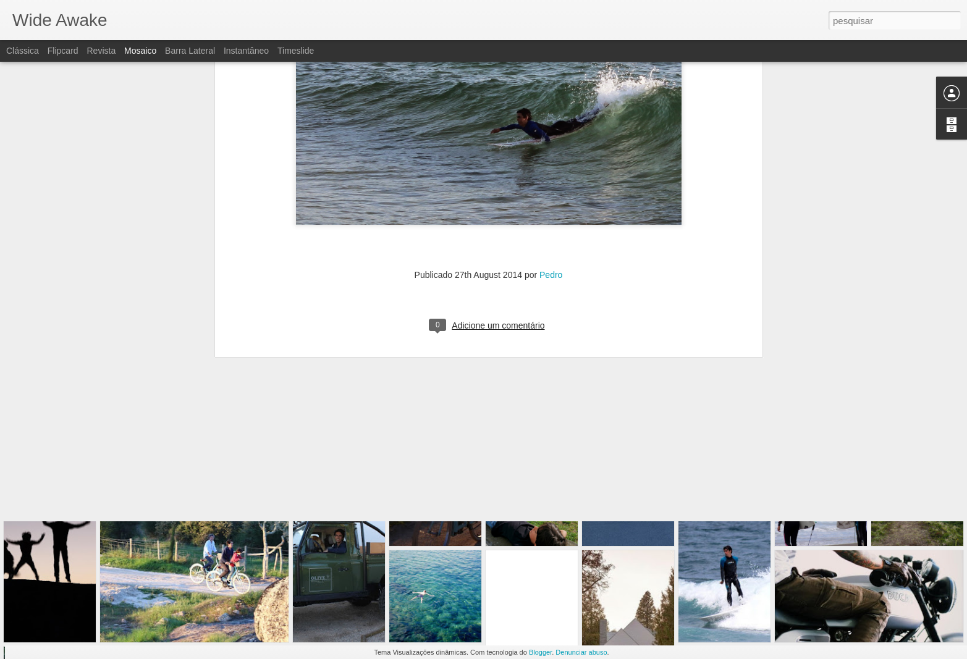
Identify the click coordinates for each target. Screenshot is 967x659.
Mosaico (140, 51)
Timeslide (295, 51)
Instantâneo (246, 51)
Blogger (540, 652)
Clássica (22, 51)
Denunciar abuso (581, 652)
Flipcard (63, 51)
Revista (101, 51)
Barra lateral (190, 51)
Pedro (550, 156)
